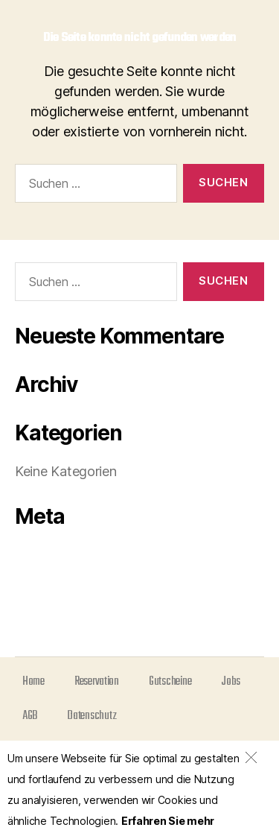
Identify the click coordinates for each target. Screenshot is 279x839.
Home (33, 681)
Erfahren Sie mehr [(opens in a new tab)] (167, 820)
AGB (29, 716)
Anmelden (48, 555)
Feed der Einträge (72, 577)
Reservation (96, 681)
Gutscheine (170, 681)
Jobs (230, 681)
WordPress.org (64, 622)
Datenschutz (91, 716)
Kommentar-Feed (71, 599)
